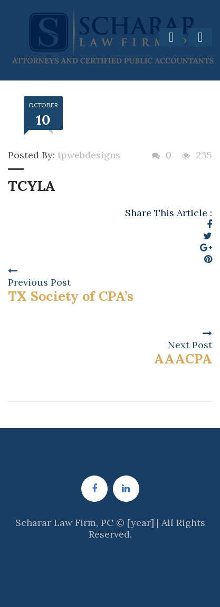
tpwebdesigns (89, 155)
